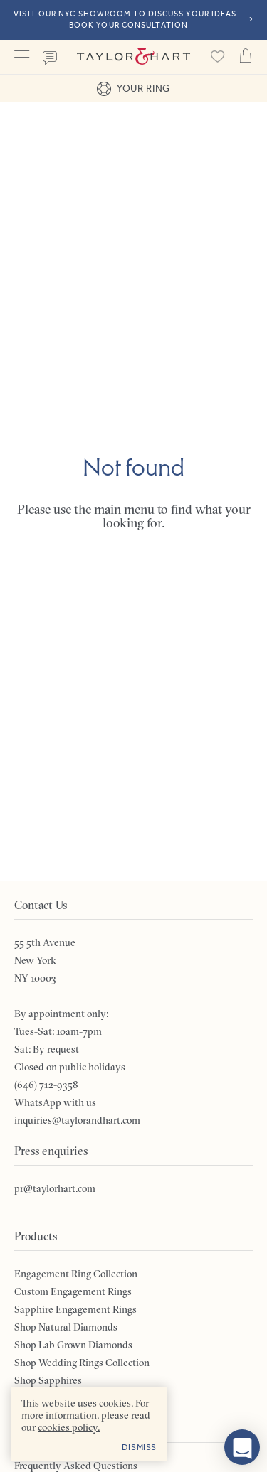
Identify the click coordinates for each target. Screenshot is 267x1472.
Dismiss (139, 1447)
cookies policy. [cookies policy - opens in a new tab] (69, 1427)
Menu (21, 57)
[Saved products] (217, 57)
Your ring (133, 89)
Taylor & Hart (133, 57)
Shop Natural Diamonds (65, 1327)
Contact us (50, 58)
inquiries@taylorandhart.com (77, 1120)
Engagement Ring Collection (75, 1273)
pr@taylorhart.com (54, 1188)
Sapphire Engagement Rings (75, 1309)
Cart (245, 55)
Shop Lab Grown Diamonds (73, 1344)
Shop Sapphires (48, 1380)
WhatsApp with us (55, 1102)
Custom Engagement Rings (73, 1291)
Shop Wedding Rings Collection (82, 1362)
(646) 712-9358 (46, 1084)
